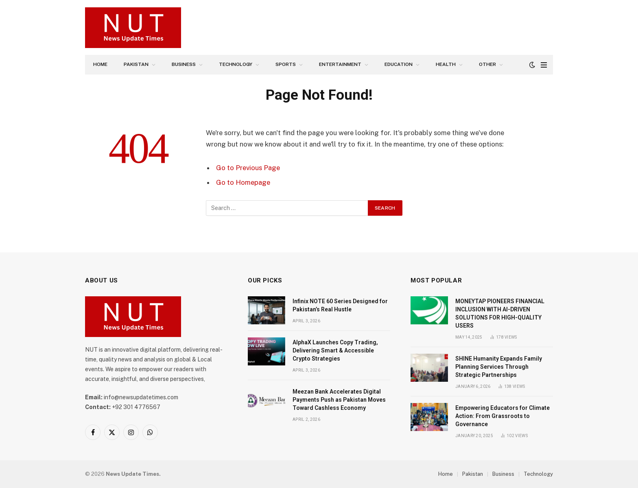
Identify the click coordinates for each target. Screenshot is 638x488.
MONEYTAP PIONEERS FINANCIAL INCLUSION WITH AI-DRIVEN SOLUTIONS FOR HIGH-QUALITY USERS (499, 313)
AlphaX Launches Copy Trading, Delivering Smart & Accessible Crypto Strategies (335, 350)
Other (487, 64)
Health (446, 64)
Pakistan (136, 64)
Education (399, 64)
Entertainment (340, 64)
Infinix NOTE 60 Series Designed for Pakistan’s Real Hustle (340, 305)
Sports (285, 64)
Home (100, 64)
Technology (235, 64)
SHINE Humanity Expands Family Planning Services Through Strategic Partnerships (498, 366)
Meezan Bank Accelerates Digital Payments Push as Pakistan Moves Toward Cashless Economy (339, 399)
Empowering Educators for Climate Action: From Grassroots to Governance (502, 416)
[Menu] (544, 65)
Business (184, 64)
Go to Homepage (243, 182)
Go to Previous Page (248, 168)
